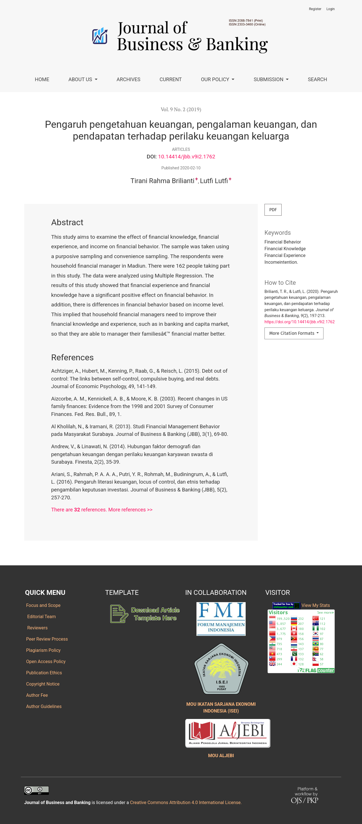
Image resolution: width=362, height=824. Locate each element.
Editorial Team (40, 616)
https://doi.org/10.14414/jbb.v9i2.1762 (299, 322)
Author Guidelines (43, 706)
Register (315, 9)
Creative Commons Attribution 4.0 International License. (186, 802)
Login (330, 9)
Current (171, 79)
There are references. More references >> (102, 510)
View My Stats (316, 605)
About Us (80, 79)
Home (42, 79)
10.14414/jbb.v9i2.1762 (186, 156)
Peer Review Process (46, 639)
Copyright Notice (42, 684)
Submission (269, 79)
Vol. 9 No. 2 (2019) (181, 109)
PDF (273, 209)
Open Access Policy (45, 661)
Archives (129, 79)
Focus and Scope (42, 605)
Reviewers (36, 627)
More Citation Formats (292, 333)
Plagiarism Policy (43, 650)
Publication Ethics (43, 672)
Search (317, 79)
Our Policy (215, 79)
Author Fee (36, 695)
